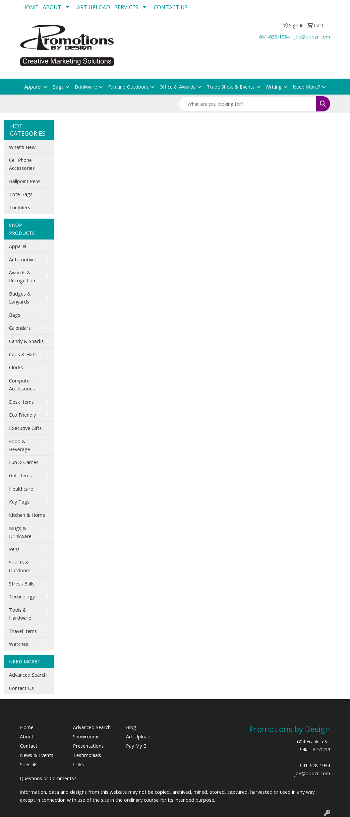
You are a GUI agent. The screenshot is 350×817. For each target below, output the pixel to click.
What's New (22, 147)
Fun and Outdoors (128, 86)
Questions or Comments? (48, 778)
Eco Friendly (22, 414)
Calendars (20, 327)
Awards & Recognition (22, 276)
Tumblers (19, 207)
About (26, 736)
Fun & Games (23, 462)
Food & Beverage (19, 445)
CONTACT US (171, 7)
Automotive (22, 259)
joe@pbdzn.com (312, 36)
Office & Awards (177, 86)
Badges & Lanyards (20, 297)
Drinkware (86, 86)
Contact (28, 745)
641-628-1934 (274, 36)
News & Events (36, 755)
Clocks (16, 367)
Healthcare (21, 488)
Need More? (306, 86)
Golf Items (20, 475)
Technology (22, 596)
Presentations (88, 745)
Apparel (32, 86)
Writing (273, 86)
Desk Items (21, 401)
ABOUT (52, 7)
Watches (18, 644)
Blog (131, 727)
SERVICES (126, 7)
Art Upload (138, 736)
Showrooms (86, 736)
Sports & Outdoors (19, 566)
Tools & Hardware (20, 613)
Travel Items (23, 631)
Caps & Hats (23, 354)
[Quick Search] (247, 103)
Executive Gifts (25, 428)
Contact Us (21, 688)
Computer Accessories (22, 384)
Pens (14, 549)
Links (78, 764)
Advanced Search (28, 674)
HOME (30, 7)
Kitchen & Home (27, 514)
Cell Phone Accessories (22, 164)
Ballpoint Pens (24, 181)
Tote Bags (20, 194)
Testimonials (87, 755)
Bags (58, 86)
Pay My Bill (137, 745)
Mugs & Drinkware (20, 532)
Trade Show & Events (230, 86)
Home (26, 727)
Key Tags (19, 501)
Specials (28, 764)
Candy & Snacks (26, 341)
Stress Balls (21, 583)
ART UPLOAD (93, 7)
